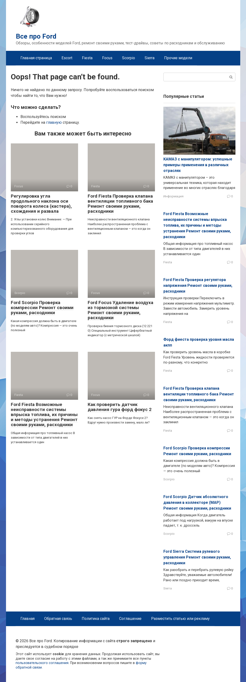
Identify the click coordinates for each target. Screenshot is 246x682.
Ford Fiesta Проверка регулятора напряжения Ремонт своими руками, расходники (197, 285)
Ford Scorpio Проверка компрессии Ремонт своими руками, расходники (42, 307)
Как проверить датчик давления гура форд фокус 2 (120, 407)
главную (54, 122)
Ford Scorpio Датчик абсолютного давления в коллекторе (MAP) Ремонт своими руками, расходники (197, 502)
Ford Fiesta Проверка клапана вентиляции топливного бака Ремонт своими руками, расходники (120, 203)
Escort (67, 58)
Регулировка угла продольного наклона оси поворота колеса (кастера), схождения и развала (41, 203)
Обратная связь (58, 618)
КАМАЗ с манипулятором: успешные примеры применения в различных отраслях (197, 165)
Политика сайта (96, 618)
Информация (173, 196)
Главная (27, 618)
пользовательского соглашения (42, 663)
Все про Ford (36, 36)
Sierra (149, 58)
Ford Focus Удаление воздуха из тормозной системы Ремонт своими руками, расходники (120, 310)
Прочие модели (178, 58)
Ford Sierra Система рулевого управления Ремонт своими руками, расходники (197, 557)
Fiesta (87, 58)
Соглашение (130, 618)
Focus (107, 58)
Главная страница (36, 58)
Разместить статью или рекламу (180, 618)
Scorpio (128, 58)
